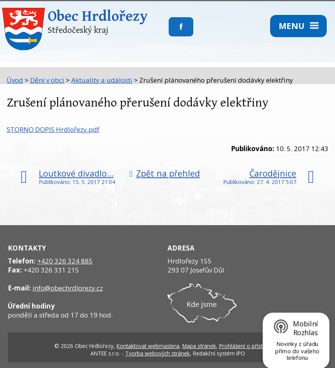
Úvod (15, 80)
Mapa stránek (199, 346)
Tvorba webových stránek (157, 353)
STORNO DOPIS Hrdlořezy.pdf (53, 129)
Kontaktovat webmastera (148, 346)
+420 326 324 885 (65, 260)
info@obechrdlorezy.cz (67, 287)
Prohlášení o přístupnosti (250, 346)
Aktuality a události (101, 80)
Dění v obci (47, 80)
